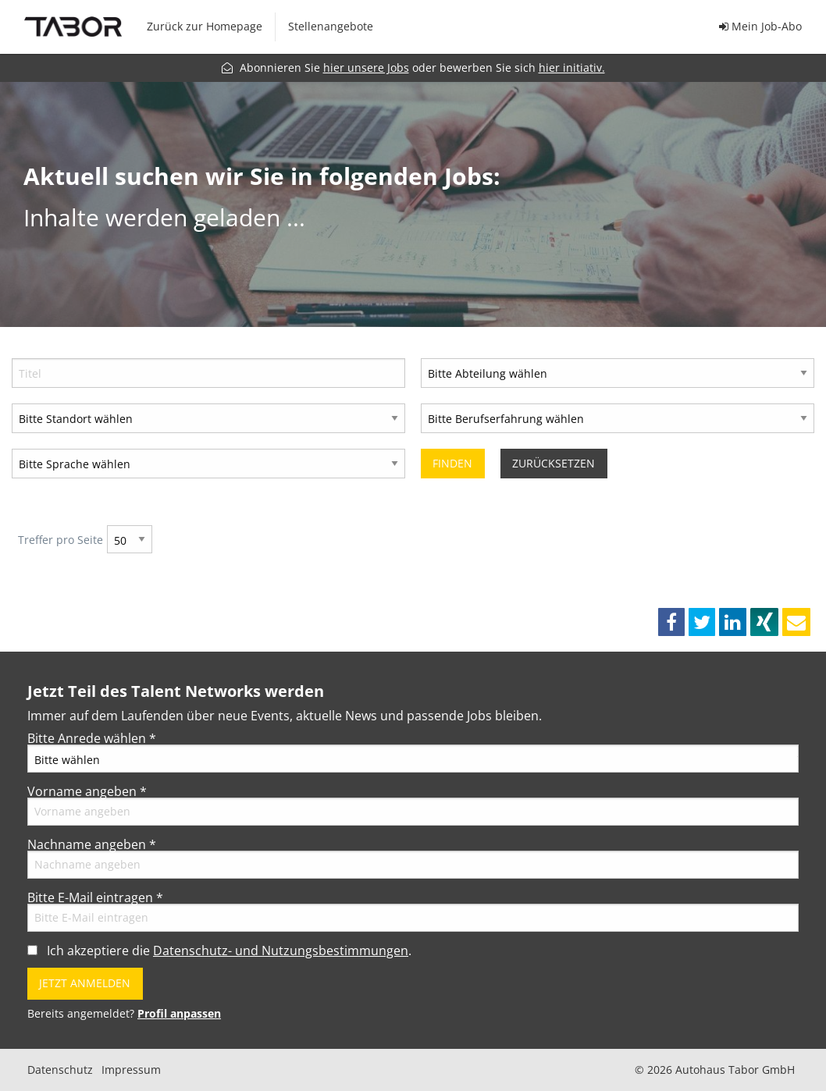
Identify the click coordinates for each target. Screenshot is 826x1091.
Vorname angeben (87, 791)
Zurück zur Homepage (204, 26)
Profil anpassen (179, 1013)
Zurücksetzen (553, 463)
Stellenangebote (330, 26)
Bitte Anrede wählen (91, 738)
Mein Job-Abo (760, 26)
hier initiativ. (572, 67)
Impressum (131, 1069)
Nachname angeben (91, 844)
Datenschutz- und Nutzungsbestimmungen (280, 950)
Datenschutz (60, 1069)
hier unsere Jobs (366, 67)
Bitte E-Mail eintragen (95, 897)
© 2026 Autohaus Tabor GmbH (715, 1069)
